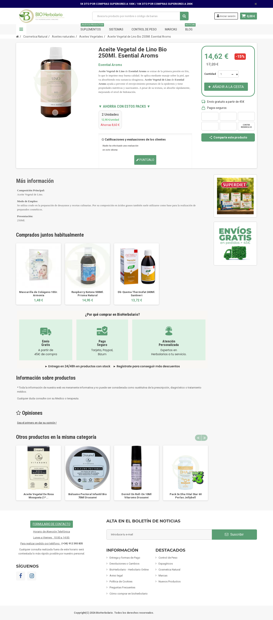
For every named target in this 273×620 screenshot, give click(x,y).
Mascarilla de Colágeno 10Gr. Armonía (38, 293)
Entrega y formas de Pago (125, 557)
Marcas (171, 29)
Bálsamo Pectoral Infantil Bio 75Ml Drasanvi (87, 496)
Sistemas (116, 29)
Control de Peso (144, 29)
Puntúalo (145, 159)
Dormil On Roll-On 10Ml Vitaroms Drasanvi (136, 496)
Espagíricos (166, 563)
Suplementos (92, 27)
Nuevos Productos (170, 581)
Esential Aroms (110, 65)
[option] (38, 274)
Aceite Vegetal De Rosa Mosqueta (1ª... (38, 496)
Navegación (21, 29)
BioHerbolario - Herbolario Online (129, 569)
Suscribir (234, 534)
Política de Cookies (121, 581)
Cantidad (210, 73)
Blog (190, 27)
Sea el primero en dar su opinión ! (37, 422)
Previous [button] (198, 438)
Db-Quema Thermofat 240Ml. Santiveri (136, 293)
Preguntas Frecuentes (122, 587)
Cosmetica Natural (169, 569)
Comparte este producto (228, 137)
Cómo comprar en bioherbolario (129, 593)
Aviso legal (116, 575)
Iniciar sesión (226, 16)
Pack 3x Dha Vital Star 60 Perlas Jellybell (186, 496)
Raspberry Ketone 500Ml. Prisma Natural (87, 293)
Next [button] (204, 438)
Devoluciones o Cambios (124, 563)
